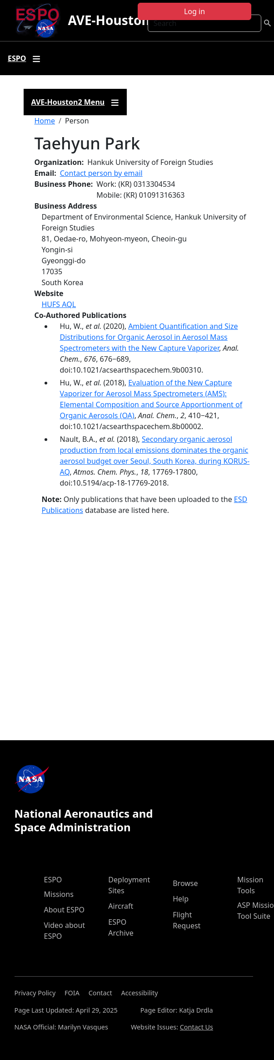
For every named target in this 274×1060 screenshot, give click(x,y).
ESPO (53, 880)
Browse (185, 883)
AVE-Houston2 (112, 20)
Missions (59, 894)
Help (181, 899)
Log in (194, 11)
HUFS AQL (59, 304)
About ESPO (64, 910)
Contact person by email (101, 173)
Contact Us (196, 1027)
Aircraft (120, 906)
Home (45, 121)
